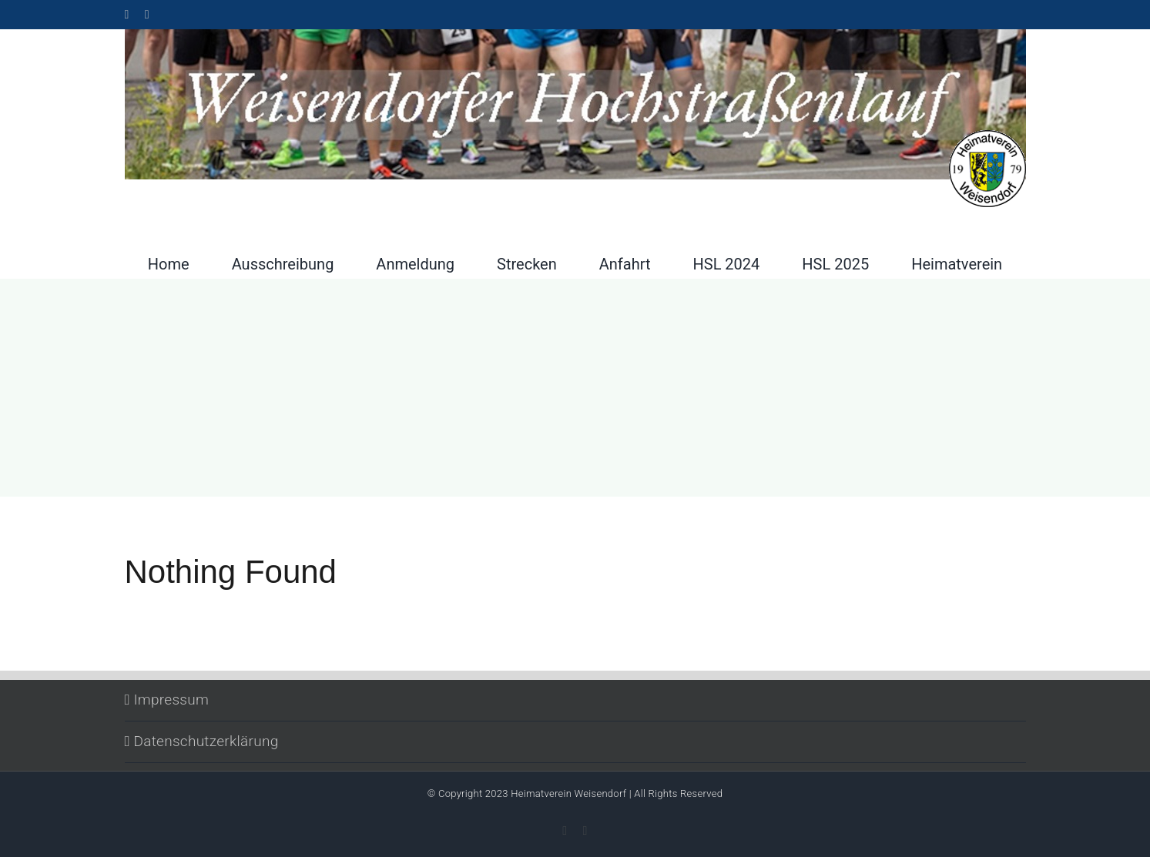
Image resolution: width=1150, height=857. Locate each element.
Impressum (172, 699)
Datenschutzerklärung (206, 741)
